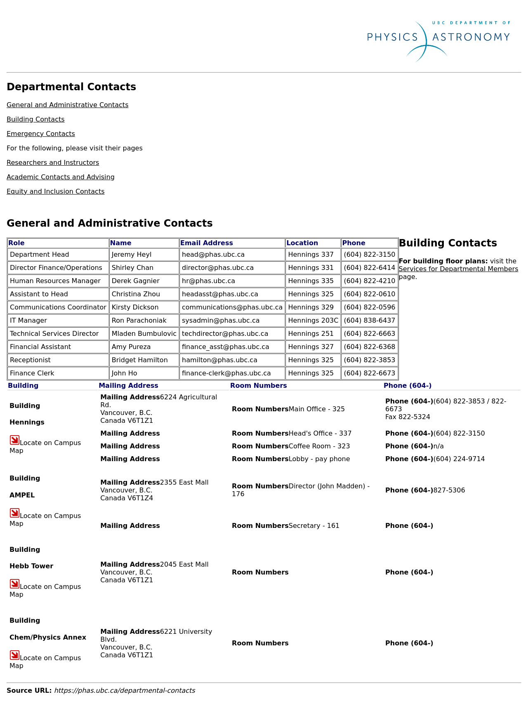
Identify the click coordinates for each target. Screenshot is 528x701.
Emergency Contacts (41, 134)
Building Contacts (36, 119)
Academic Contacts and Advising (61, 177)
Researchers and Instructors (53, 162)
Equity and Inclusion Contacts (56, 191)
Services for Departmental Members (459, 269)
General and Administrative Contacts (67, 105)
